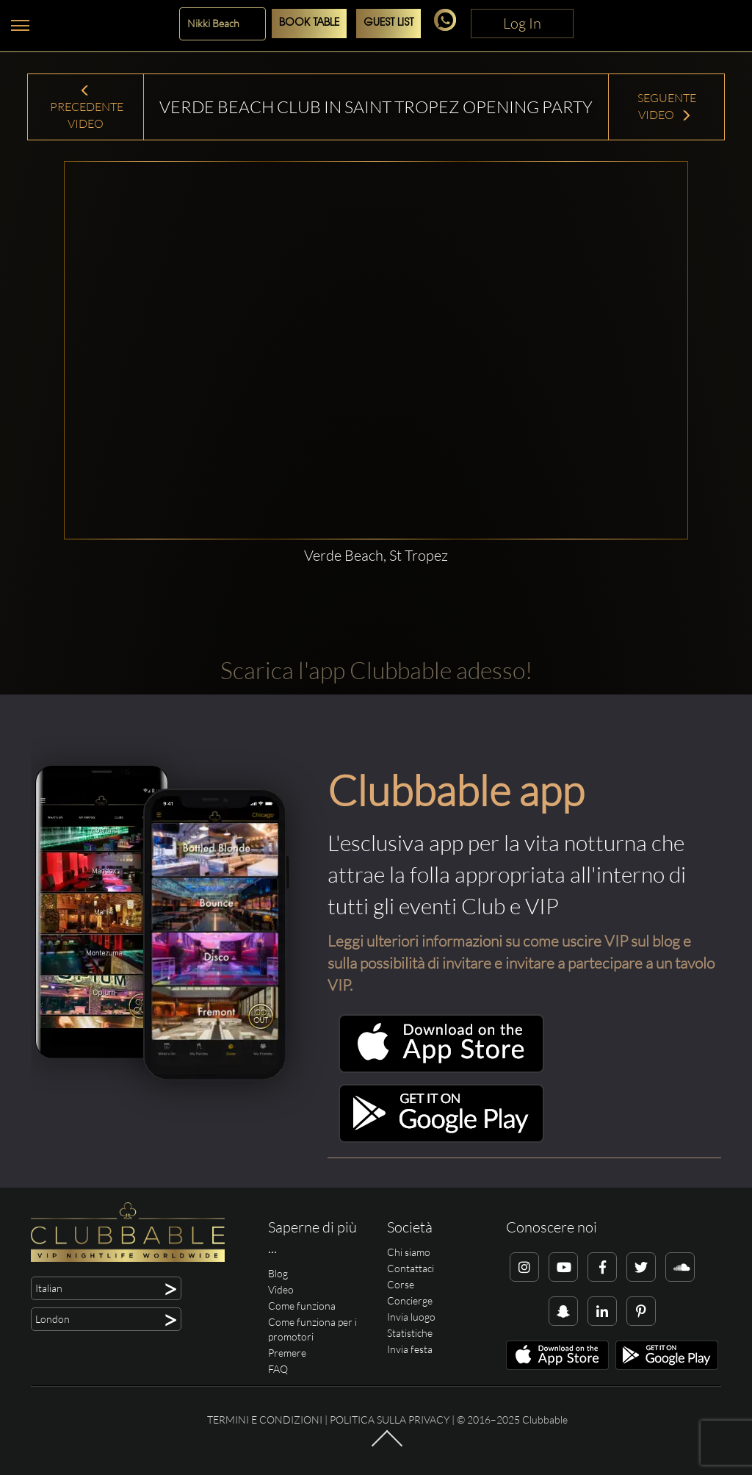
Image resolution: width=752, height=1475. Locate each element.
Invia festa (410, 1349)
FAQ (278, 1369)
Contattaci (410, 1268)
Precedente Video (85, 108)
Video (281, 1289)
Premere (287, 1352)
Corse (400, 1284)
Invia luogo (411, 1316)
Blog (278, 1273)
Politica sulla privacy (389, 1419)
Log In (522, 23)
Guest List (388, 23)
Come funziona (302, 1305)
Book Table (309, 23)
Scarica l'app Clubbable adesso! (376, 670)
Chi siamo (408, 1252)
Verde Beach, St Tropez (376, 555)
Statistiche (410, 1333)
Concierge (410, 1300)
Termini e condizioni (264, 1419)
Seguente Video (666, 106)
